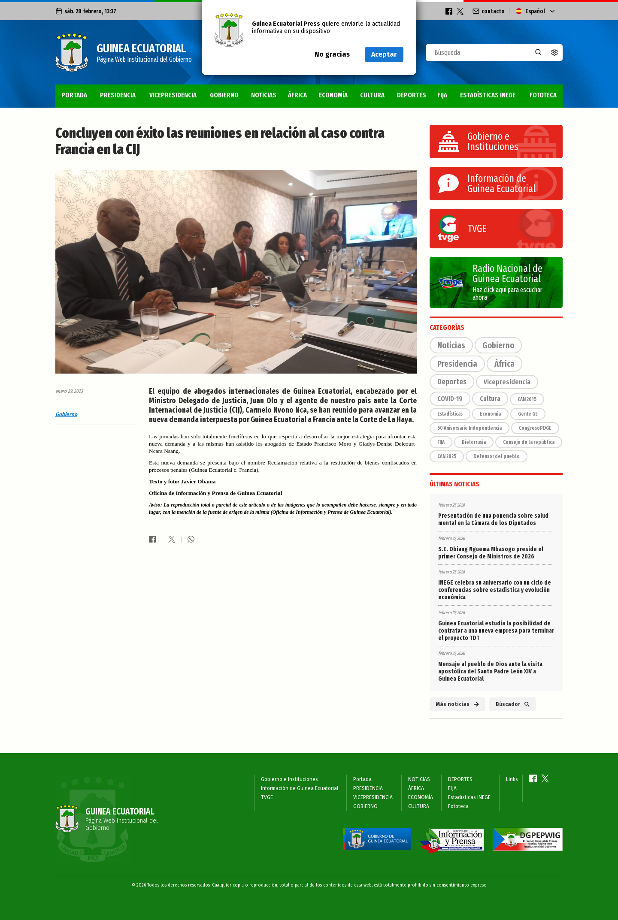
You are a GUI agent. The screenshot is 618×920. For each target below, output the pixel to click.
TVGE (267, 797)
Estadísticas (450, 414)
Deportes (452, 381)
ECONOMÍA (333, 95)
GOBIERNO (224, 95)
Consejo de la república (528, 442)
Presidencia (457, 364)
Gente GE (528, 414)
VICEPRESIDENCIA (173, 95)
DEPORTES (411, 95)
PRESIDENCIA (118, 95)
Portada (74, 95)
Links (512, 779)
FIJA (442, 95)
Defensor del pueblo (496, 456)
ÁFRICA (297, 95)
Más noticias (457, 704)
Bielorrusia (474, 442)
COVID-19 (450, 399)
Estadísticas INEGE (487, 95)
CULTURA (372, 95)
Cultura (490, 399)
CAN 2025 (446, 456)
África (504, 364)
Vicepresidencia (507, 382)
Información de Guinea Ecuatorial (299, 788)
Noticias (451, 345)
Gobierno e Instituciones (289, 779)
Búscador (513, 704)
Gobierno (66, 414)
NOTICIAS (263, 95)
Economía (490, 414)
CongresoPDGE (535, 428)
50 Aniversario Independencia (469, 428)
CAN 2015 (527, 399)
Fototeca (543, 95)
